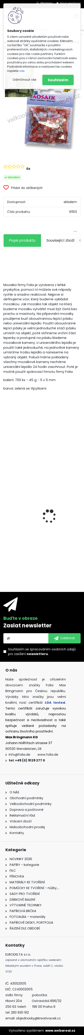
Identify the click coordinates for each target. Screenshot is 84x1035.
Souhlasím (58, 80)
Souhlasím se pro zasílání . (42, 651)
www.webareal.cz (60, 1030)
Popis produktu (22, 240)
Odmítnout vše (24, 80)
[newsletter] (64, 638)
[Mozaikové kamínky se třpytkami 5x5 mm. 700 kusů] (42, 106)
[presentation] (5, 508)
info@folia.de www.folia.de (33, 754)
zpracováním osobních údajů (53, 649)
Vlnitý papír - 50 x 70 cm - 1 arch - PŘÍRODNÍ (36, 509)
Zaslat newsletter (27, 625)
